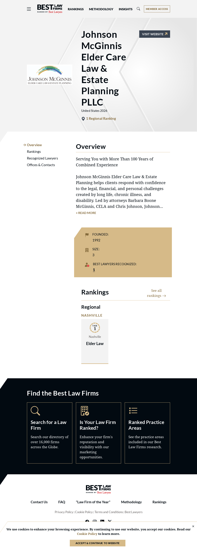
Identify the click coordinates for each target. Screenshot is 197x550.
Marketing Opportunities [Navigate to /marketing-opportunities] (98, 433)
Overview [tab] (34, 145)
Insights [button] (125, 9)
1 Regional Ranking (101, 118)
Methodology (131, 502)
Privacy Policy (64, 512)
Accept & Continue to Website (98, 543)
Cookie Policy (84, 512)
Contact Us (39, 502)
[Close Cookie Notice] (191, 526)
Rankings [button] (76, 9)
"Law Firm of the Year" (93, 502)
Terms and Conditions (109, 512)
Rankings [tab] (34, 152)
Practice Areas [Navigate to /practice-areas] (147, 433)
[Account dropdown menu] (157, 8)
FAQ (61, 502)
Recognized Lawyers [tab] (42, 158)
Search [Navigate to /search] (49, 433)
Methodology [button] (101, 9)
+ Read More (86, 213)
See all (156, 293)
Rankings (159, 502)
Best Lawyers (133, 512)
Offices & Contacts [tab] (41, 165)
